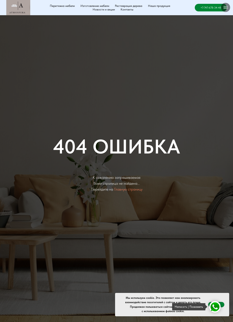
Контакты (127, 9)
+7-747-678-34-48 (210, 7)
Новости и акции (104, 9)
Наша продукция (159, 6)
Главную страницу (128, 189)
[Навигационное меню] (225, 7)
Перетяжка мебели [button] (62, 6)
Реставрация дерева (128, 6)
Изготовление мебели (94, 6)
